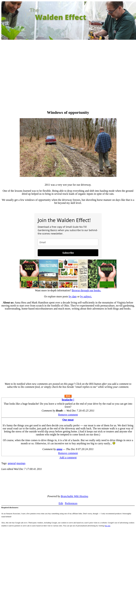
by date (73, 296)
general (12, 463)
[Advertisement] (31, 75)
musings (20, 463)
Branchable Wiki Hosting (74, 496)
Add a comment (68, 457)
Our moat (68, 419)
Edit (61, 503)
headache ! (68, 399)
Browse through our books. (86, 290)
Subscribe (68, 252)
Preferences (71, 503)
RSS (68, 396)
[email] (68, 242)
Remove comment (68, 414)
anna (59, 449)
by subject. (86, 296)
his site (107, 526)
